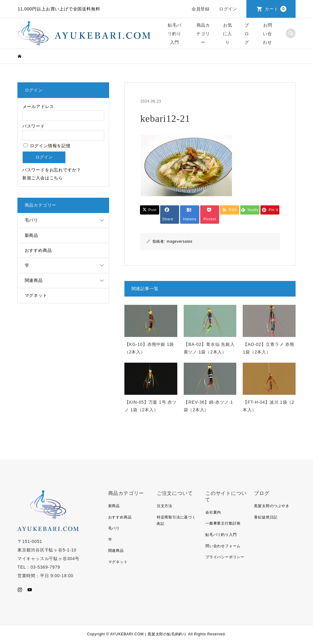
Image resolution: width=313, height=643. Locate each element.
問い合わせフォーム (223, 546)
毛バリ (31, 220)
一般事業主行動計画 (223, 523)
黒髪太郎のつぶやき (271, 506)
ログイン (228, 8)
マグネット (36, 295)
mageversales (179, 241)
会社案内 (213, 512)
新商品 (31, 235)
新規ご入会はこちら (42, 177)
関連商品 (34, 280)
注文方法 (164, 506)
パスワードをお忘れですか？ (51, 169)
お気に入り (227, 34)
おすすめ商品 (38, 250)
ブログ (247, 34)
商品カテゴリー (203, 34)
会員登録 (201, 8)
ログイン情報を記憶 (47, 145)
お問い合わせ (267, 34)
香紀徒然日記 (266, 517)
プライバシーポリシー (225, 557)
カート (275, 9)
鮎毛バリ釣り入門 (175, 34)
